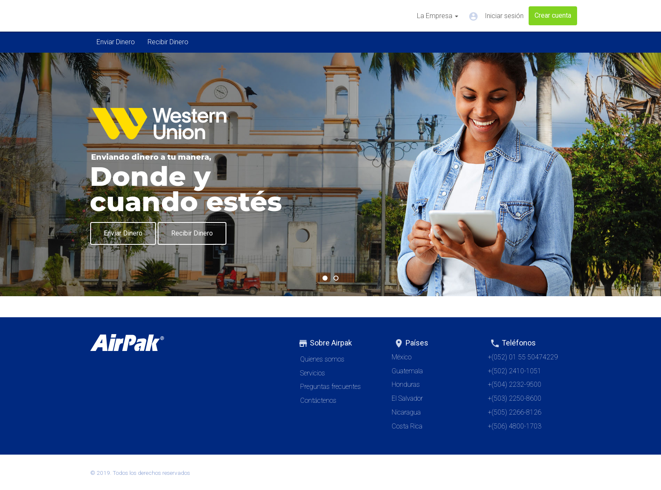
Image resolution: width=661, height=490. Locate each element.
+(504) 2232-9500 (514, 384)
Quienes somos (322, 359)
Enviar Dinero (116, 42)
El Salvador (407, 398)
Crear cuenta (553, 15)
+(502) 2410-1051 (514, 371)
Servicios (312, 373)
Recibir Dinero (168, 42)
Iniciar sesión (496, 16)
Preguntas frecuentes (330, 387)
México (401, 357)
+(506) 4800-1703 (514, 426)
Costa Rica (407, 426)
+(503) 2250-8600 (514, 398)
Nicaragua (406, 412)
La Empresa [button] (437, 16)
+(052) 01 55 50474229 (523, 357)
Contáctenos (318, 400)
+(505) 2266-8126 (514, 412)
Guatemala (407, 371)
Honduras (406, 384)
